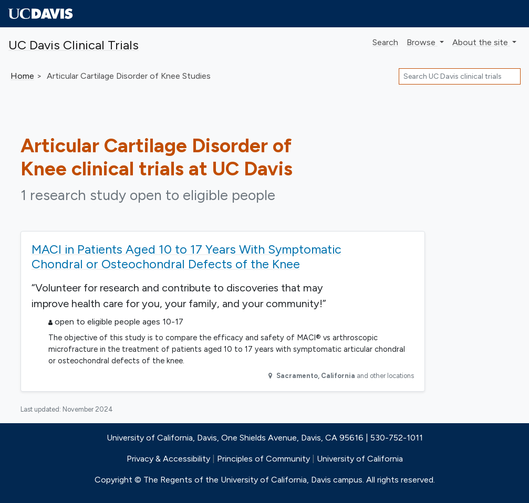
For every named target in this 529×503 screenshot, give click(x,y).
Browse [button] (422, 42)
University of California (360, 459)
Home (22, 76)
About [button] (481, 42)
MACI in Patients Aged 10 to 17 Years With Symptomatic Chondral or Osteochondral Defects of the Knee (186, 256)
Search (385, 42)
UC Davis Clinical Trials (73, 45)
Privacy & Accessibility (168, 459)
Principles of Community (263, 459)
